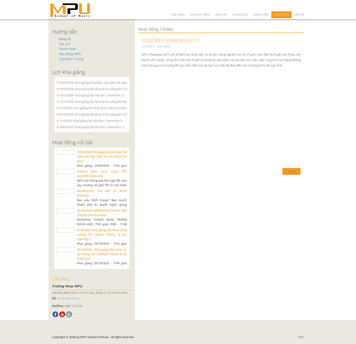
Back (291, 171)
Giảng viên (260, 6)
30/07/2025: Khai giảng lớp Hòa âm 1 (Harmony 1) (91, 127)
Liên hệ (299, 6)
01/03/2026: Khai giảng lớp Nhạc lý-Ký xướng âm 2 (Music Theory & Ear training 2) (112, 89)
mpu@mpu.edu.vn (68, 298)
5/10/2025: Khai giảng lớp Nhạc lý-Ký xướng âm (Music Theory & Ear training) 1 (110, 108)
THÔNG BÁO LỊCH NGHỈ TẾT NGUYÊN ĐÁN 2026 (102, 173)
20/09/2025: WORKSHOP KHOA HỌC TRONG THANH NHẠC (102, 212)
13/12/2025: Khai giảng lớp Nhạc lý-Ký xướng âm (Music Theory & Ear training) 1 (111, 102)
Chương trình (200, 6)
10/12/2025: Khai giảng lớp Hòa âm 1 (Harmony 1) (91, 95)
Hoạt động (281, 6)
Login (300, 337)
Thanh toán (67, 49)
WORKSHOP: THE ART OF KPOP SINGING (102, 193)
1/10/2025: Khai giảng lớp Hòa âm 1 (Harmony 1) (91, 121)
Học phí (64, 44)
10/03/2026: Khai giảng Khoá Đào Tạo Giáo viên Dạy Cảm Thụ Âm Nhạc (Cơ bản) (111, 83)
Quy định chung (71, 59)
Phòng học (240, 6)
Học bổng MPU (70, 54)
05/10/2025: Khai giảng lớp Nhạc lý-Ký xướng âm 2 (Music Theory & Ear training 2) (112, 114)
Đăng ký (221, 6)
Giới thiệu (178, 6)
